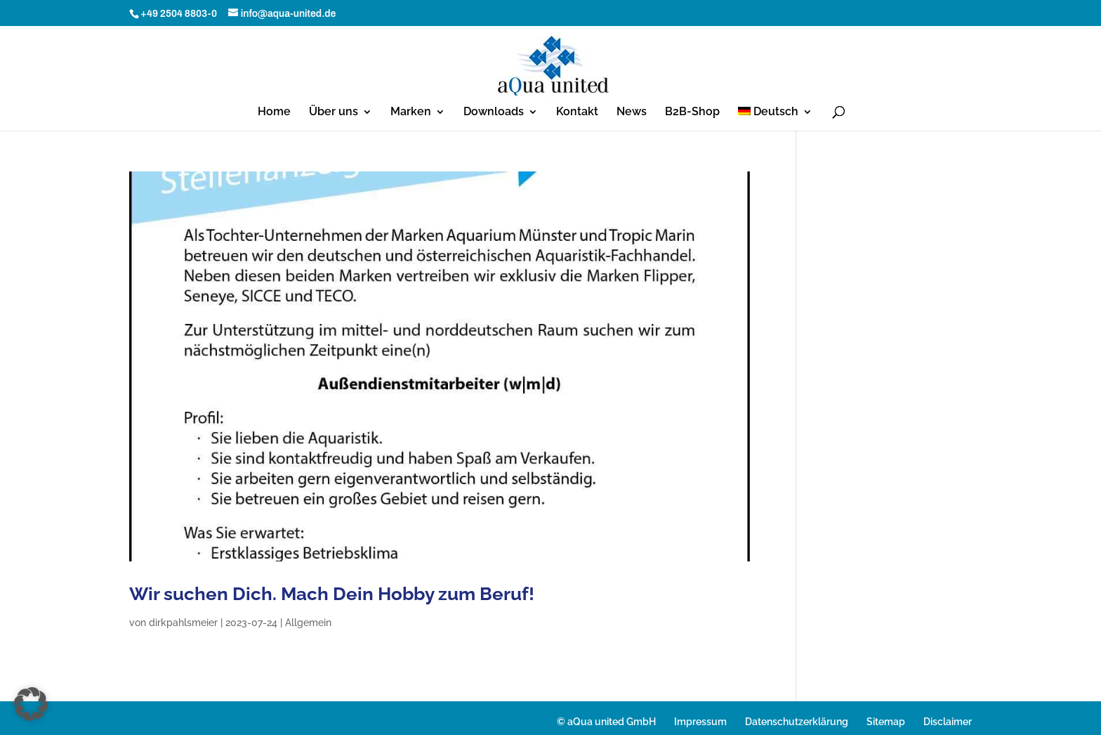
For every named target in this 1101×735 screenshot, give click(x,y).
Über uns (333, 112)
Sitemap (885, 721)
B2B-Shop (692, 112)
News (632, 112)
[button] (31, 704)
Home (274, 112)
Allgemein (308, 622)
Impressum (700, 721)
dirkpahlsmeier (183, 622)
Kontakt (577, 112)
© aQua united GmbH (606, 721)
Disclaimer (947, 721)
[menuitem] (775, 119)
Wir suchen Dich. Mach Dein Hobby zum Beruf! (331, 593)
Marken (410, 112)
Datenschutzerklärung (796, 721)
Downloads (493, 112)
